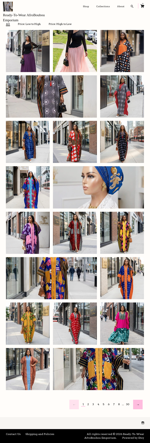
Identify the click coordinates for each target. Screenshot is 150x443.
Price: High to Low (60, 24)
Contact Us (13, 434)
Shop (86, 6)
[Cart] (142, 6)
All (8, 24)
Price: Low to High (29, 24)
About (120, 6)
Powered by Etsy (133, 437)
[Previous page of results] (74, 404)
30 (127, 404)
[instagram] (143, 422)
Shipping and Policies (39, 434)
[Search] (132, 7)
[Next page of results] (138, 404)
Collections (103, 6)
